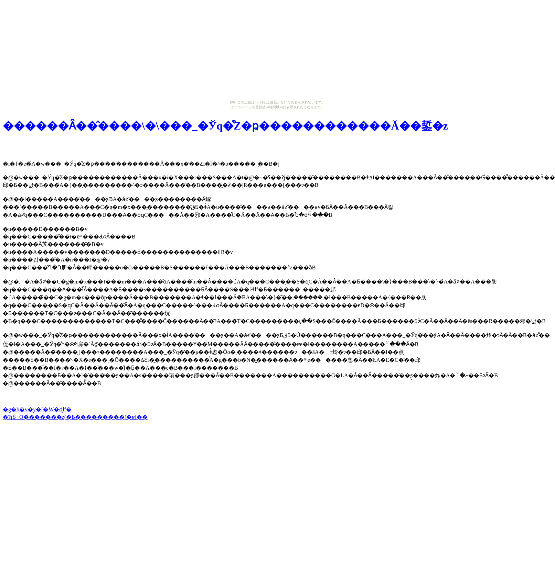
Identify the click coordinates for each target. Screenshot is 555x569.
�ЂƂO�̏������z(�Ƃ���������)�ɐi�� (75, 417)
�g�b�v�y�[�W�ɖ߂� (37, 409)
